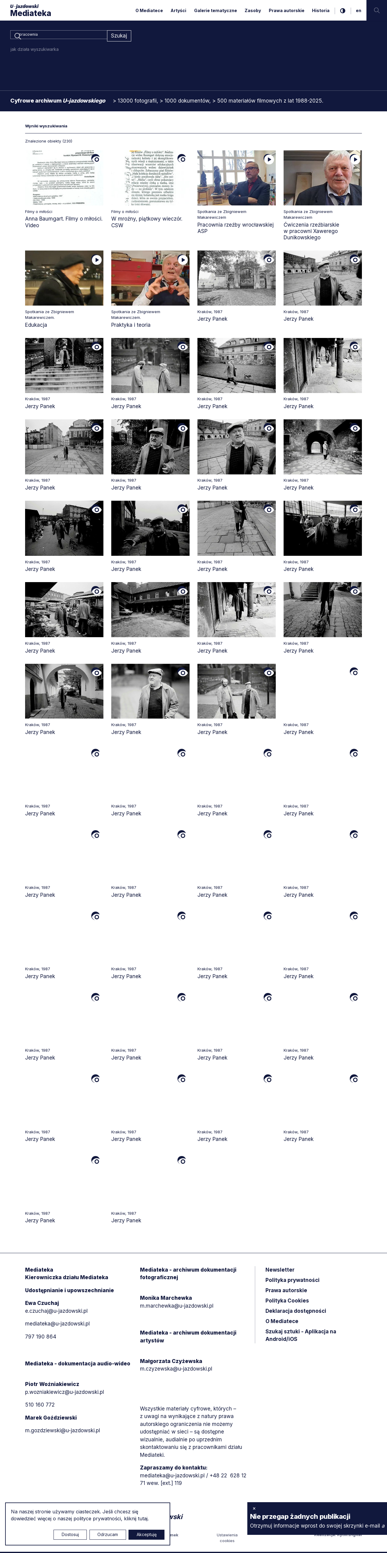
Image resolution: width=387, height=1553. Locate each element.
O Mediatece (149, 10)
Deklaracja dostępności (295, 1312)
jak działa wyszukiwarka (35, 50)
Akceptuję (147, 1534)
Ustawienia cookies (227, 1538)
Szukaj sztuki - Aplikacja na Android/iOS (300, 1337)
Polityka (287, 1302)
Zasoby (253, 10)
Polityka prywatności (292, 1281)
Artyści (178, 10)
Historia (321, 10)
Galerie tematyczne (215, 10)
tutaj (143, 1518)
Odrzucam (107, 1534)
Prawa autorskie (286, 10)
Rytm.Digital (349, 1535)
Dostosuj (70, 1534)
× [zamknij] (254, 1508)
